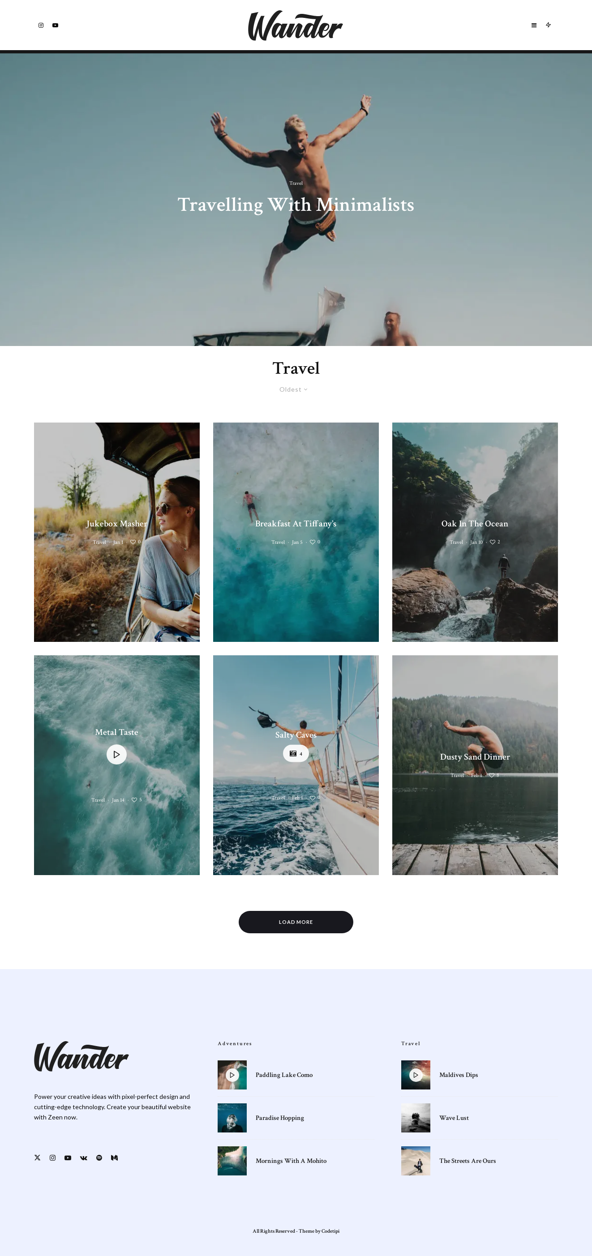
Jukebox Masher (116, 523)
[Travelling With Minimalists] (296, 198)
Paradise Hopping (280, 1120)
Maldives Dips (458, 1075)
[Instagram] (41, 25)
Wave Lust (454, 1120)
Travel (99, 542)
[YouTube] (55, 25)
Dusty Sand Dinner (475, 757)
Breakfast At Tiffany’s (295, 523)
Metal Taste (116, 732)
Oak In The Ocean (475, 523)
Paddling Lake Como (284, 1075)
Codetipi (330, 1231)
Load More (296, 922)
